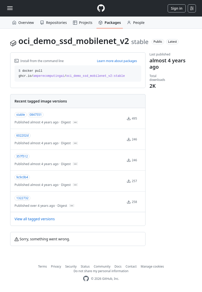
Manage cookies (152, 266)
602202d (22, 135)
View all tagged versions (35, 218)
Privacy (56, 266)
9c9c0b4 (22, 177)
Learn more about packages (117, 61)
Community (102, 266)
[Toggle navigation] (10, 8)
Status (85, 266)
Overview (23, 22)
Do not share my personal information (101, 271)
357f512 (22, 156)
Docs (118, 266)
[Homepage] (101, 8)
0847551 (36, 114)
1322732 (22, 198)
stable (20, 114)
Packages (109, 22)
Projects (82, 22)
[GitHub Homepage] (86, 278)
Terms (42, 266)
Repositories (53, 22)
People (136, 22)
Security (71, 266)
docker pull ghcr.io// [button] (72, 73)
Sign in (176, 8)
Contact (131, 266)
